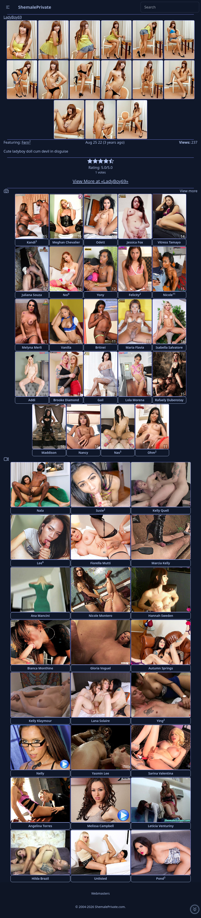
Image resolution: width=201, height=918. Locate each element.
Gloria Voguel (100, 668)
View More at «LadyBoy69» (100, 181)
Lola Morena (134, 400)
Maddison (48, 452)
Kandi (32, 242)
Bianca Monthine (40, 668)
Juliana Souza (32, 295)
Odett (100, 242)
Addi (31, 400)
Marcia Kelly (160, 563)
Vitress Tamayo (169, 242)
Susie (100, 510)
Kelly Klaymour (40, 721)
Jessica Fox (135, 242)
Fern (26, 142)
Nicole (169, 294)
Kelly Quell (161, 510)
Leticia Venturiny (161, 826)
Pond (160, 878)
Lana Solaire (100, 721)
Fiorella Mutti (100, 563)
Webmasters (100, 893)
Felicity (135, 294)
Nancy (83, 452)
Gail (100, 400)
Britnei (100, 347)
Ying (161, 720)
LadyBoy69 (13, 17)
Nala (40, 510)
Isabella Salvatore (169, 347)
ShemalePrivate (35, 7)
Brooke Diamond (66, 400)
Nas (117, 452)
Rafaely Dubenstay (169, 400)
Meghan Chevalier (66, 242)
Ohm (152, 452)
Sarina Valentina (160, 773)
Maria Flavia (135, 347)
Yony (100, 295)
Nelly (40, 773)
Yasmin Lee (100, 773)
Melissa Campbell (100, 826)
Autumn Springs (160, 668)
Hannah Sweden (160, 615)
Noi (66, 294)
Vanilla (66, 347)
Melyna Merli (32, 347)
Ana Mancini (40, 615)
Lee (40, 562)
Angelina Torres (40, 826)
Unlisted (100, 878)
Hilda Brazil (40, 878)
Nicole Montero (100, 615)
